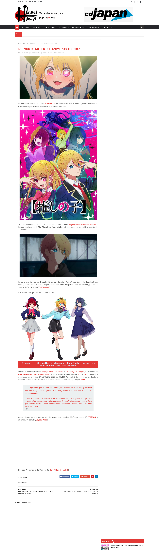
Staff (40, 2)
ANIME (26, 53)
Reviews (36, 27)
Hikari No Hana (22, 2)
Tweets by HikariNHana (112, 86)
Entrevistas (50, 27)
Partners (106, 27)
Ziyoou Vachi (51, 420)
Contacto (32, 2)
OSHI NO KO (60, 53)
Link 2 (59, 470)
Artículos (63, 27)
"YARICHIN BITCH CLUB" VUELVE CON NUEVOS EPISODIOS (127, 46)
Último (114, 73)
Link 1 (52, 470)
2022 (86, 374)
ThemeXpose (53, 547)
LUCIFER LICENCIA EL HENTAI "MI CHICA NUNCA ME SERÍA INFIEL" (127, 55)
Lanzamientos (78, 27)
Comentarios (134, 73)
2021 (80, 374)
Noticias (25, 27)
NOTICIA (26, 44)
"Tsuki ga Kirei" (49, 287)
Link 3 (65, 470)
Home (20, 44)
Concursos (94, 27)
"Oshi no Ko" (49, 104)
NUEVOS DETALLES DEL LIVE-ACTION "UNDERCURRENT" (127, 64)
